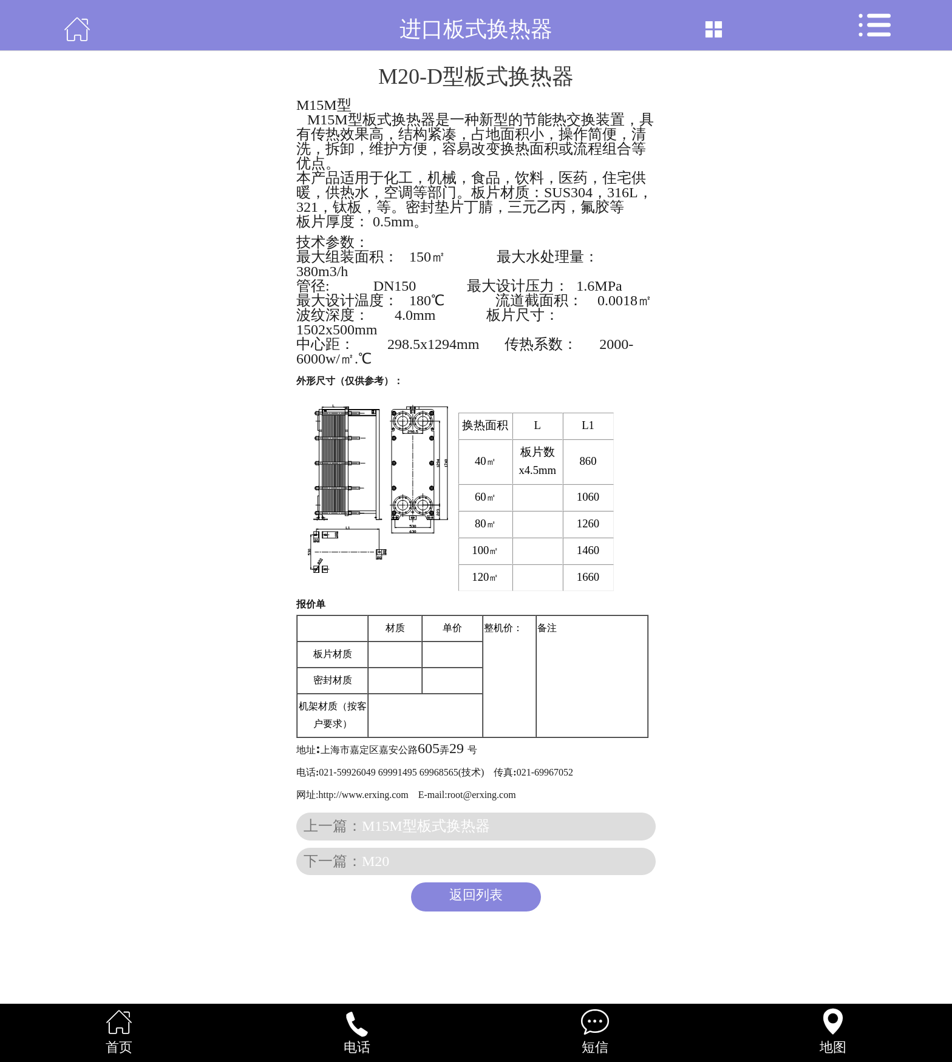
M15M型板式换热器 (426, 826)
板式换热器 (388, 105)
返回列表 (476, 895)
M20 (375, 861)
